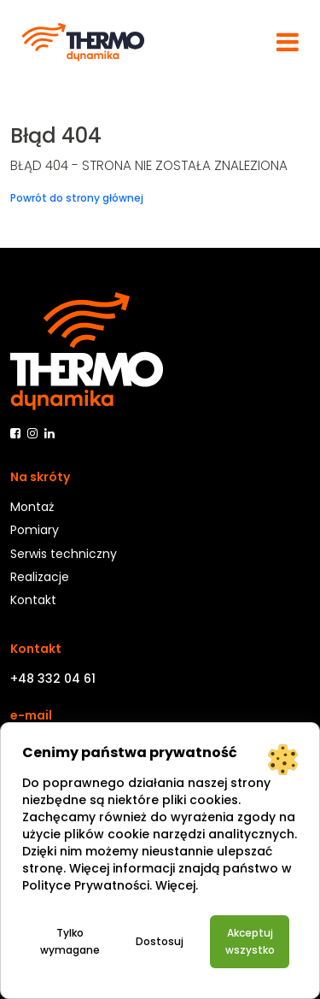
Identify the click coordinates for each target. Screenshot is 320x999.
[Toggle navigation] (287, 42)
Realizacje (39, 576)
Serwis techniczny (63, 553)
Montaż (32, 506)
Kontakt (33, 599)
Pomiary (34, 529)
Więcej (175, 885)
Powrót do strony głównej (76, 198)
